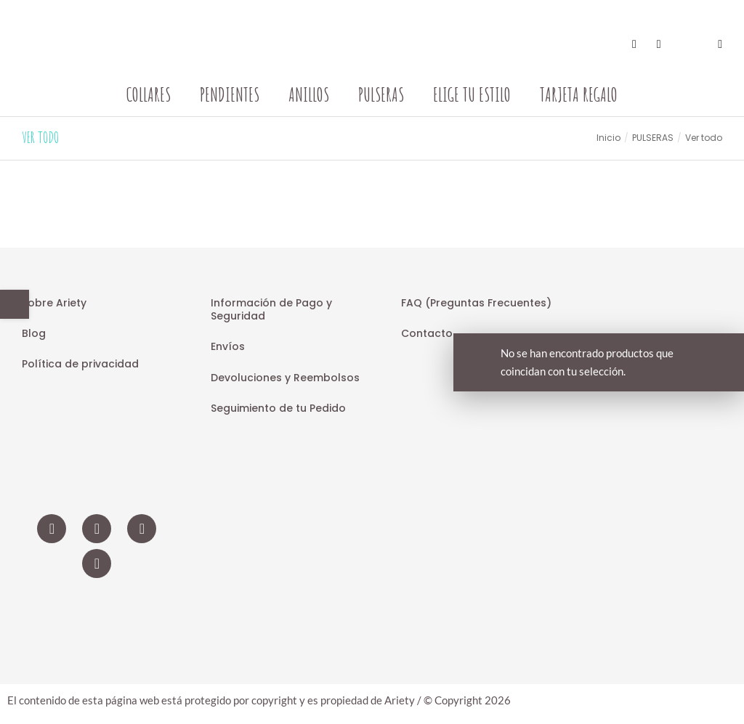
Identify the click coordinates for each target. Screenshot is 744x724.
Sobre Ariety (54, 303)
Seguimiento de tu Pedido (278, 408)
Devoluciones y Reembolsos (285, 377)
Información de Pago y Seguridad (271, 309)
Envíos (228, 346)
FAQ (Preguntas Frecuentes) (476, 303)
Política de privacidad (80, 364)
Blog (34, 333)
